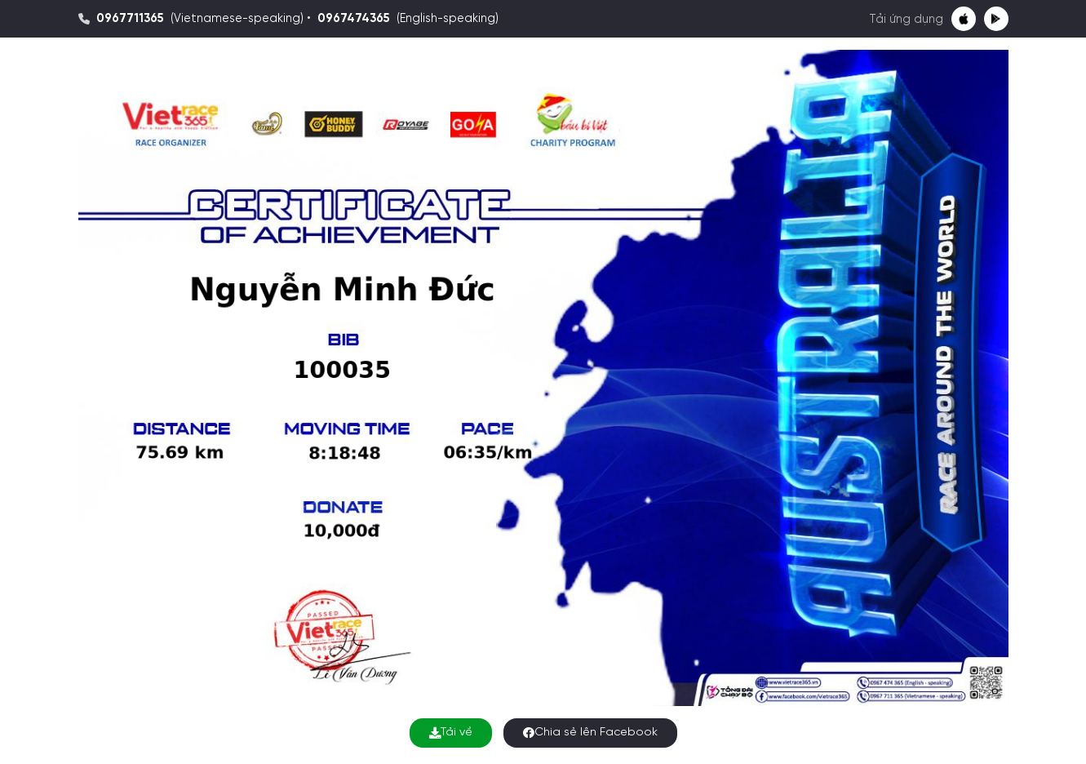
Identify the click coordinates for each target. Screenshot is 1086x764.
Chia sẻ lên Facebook (590, 732)
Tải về (450, 732)
